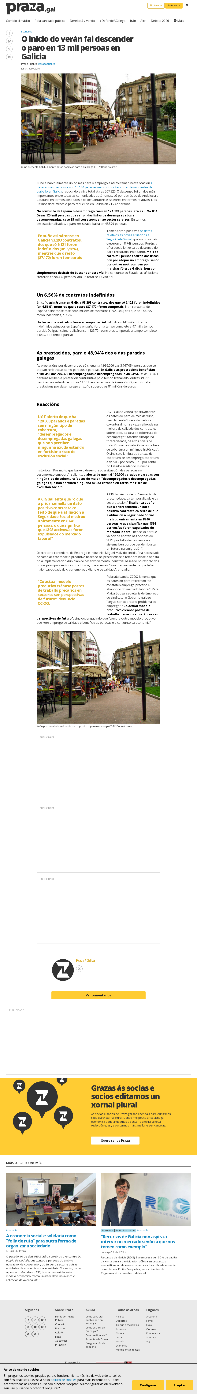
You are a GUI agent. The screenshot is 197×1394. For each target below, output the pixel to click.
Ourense (151, 1329)
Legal (58, 1336)
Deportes (121, 1320)
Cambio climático (18, 21)
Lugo (149, 1325)
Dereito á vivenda (82, 21)
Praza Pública (29, 64)
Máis (180, 21)
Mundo (120, 1341)
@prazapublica (46, 64)
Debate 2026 (160, 21)
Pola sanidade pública (50, 21)
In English (60, 1345)
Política (120, 1316)
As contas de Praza (97, 1339)
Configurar (148, 1385)
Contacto (60, 1324)
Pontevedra (153, 1333)
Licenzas (60, 1328)
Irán (133, 21)
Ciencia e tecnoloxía (127, 1325)
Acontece (121, 1329)
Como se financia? (96, 1335)
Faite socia (174, 5)
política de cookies (63, 1380)
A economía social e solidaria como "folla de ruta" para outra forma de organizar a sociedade (41, 1240)
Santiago (151, 1337)
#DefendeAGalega (112, 21)
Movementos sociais (128, 1349)
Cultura (120, 1333)
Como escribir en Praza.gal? (95, 1329)
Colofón (59, 1332)
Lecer (119, 1337)
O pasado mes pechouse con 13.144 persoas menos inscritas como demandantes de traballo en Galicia (95, 187)
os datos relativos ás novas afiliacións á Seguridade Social (129, 235)
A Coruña (151, 1316)
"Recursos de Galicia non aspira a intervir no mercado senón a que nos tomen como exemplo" (138, 1241)
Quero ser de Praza (115, 1140)
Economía (26, 31)
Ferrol (149, 1320)
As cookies (61, 1340)
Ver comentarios (98, 995)
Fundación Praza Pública (65, 1318)
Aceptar (179, 1385)
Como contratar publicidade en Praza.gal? (94, 1320)
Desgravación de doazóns (95, 1345)
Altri (143, 21)
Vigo (148, 1341)
